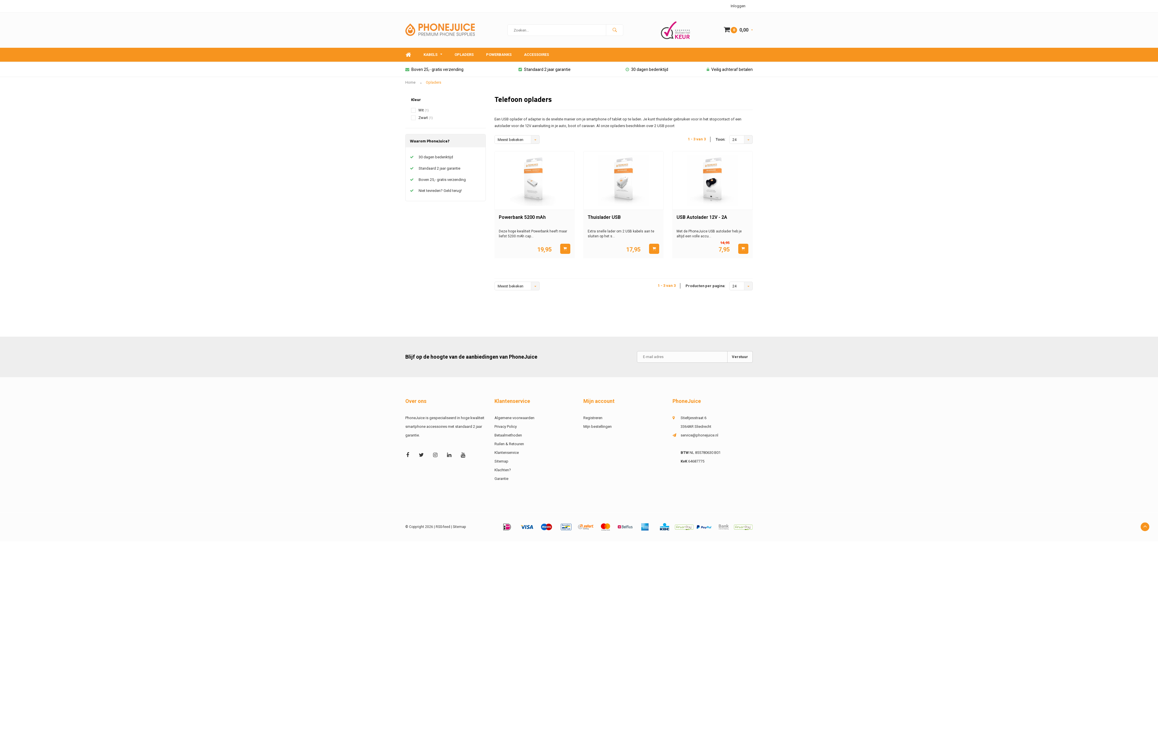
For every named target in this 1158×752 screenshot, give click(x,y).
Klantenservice (506, 452)
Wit (423, 110)
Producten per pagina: (705, 286)
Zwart (425, 117)
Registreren (592, 418)
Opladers (464, 54)
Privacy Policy (505, 426)
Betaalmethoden (508, 435)
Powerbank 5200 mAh (522, 217)
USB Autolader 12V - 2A (702, 217)
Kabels (433, 54)
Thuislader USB (604, 217)
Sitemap (501, 461)
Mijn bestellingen (597, 426)
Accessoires (536, 54)
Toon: (720, 139)
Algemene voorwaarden (514, 418)
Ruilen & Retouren (509, 444)
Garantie (501, 478)
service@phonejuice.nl (699, 435)
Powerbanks (499, 54)
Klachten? (502, 470)
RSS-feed (443, 527)
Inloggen (738, 6)
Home (408, 55)
